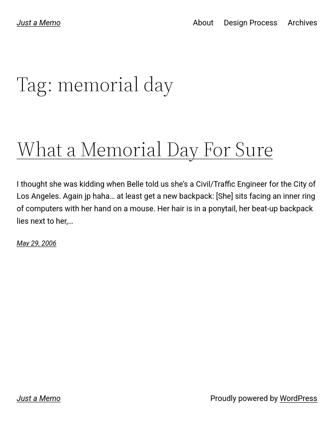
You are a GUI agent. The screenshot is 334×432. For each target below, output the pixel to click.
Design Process (251, 22)
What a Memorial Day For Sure (145, 149)
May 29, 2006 (36, 243)
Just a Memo (39, 22)
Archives (302, 22)
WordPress (298, 398)
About (203, 22)
